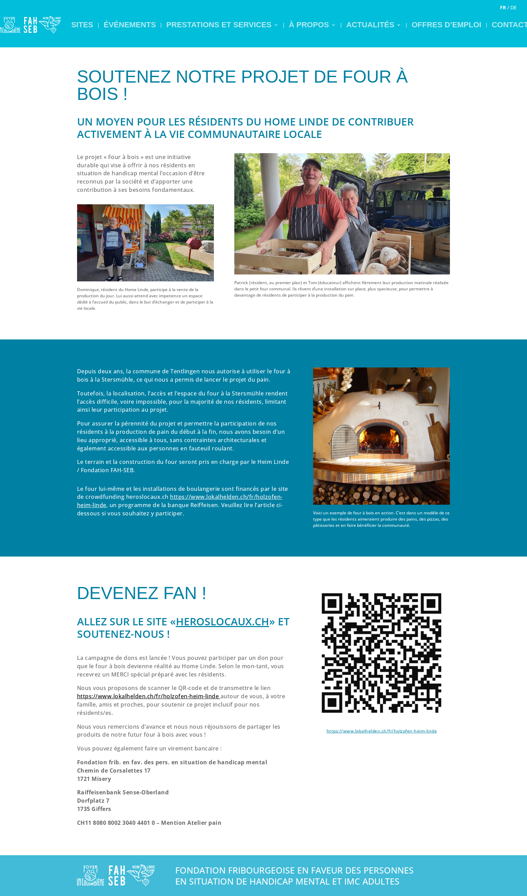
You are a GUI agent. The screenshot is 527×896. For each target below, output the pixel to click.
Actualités (370, 24)
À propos (309, 24)
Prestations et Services (218, 24)
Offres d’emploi (446, 24)
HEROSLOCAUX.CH (222, 621)
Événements (130, 24)
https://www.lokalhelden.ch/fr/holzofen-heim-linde (382, 731)
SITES (82, 24)
